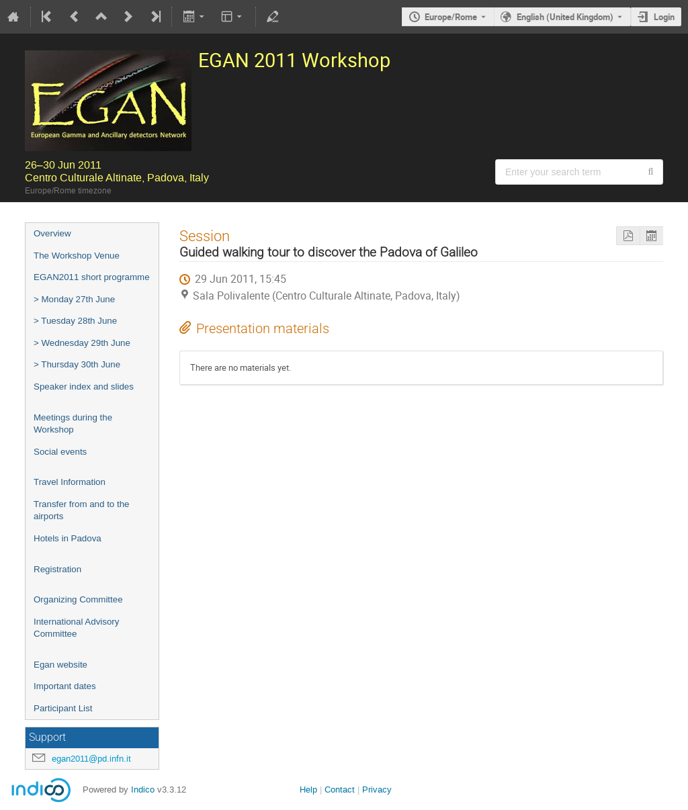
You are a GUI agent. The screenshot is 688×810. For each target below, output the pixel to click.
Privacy (377, 789)
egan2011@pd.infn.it (91, 758)
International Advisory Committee (76, 628)
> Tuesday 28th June (75, 321)
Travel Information (69, 482)
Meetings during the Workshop (73, 423)
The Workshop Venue (77, 256)
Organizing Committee (78, 599)
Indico (143, 789)
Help (308, 789)
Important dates (65, 686)
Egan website (60, 665)
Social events (60, 452)
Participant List (63, 708)
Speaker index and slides (84, 386)
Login (664, 17)
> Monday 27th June (74, 299)
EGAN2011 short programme (92, 277)
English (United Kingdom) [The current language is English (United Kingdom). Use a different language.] (565, 17)
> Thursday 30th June (77, 364)
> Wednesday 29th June (82, 343)
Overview (52, 233)
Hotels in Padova (67, 538)
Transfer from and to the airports (81, 510)
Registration (57, 569)
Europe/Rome (451, 17)
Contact (340, 789)
